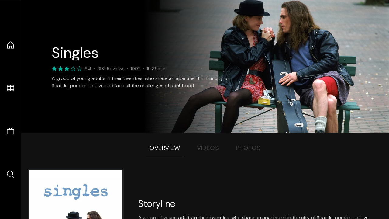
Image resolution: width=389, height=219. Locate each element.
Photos (248, 148)
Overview (165, 148)
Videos (208, 148)
